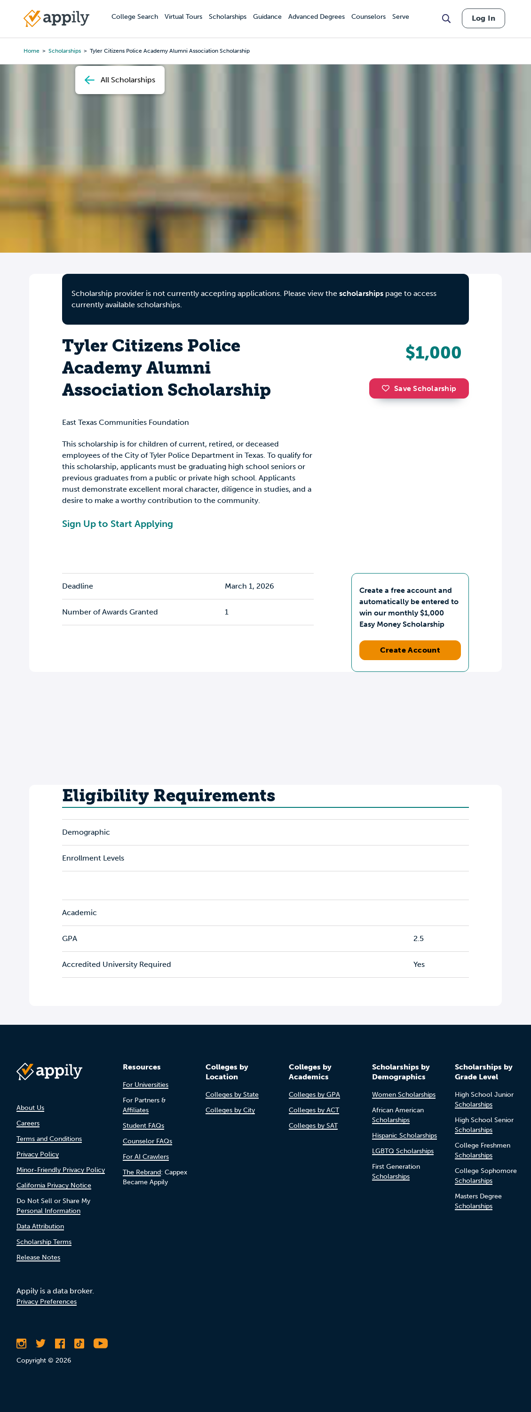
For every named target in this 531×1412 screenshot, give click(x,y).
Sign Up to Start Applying (117, 523)
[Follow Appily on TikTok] (79, 1343)
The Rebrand (142, 1172)
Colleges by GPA (314, 1095)
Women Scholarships (404, 1095)
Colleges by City (230, 1110)
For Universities (145, 1085)
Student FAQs (143, 1126)
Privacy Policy (37, 1154)
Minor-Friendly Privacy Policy (60, 1170)
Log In (483, 18)
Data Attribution (40, 1226)
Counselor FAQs (147, 1141)
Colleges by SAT (313, 1126)
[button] (388, 388)
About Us (30, 1108)
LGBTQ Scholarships (403, 1151)
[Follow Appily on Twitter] (41, 1343)
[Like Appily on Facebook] (60, 1343)
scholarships (361, 293)
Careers (28, 1123)
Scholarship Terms (43, 1242)
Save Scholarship (419, 388)
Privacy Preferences (46, 1302)
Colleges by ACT (314, 1110)
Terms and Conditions (49, 1139)
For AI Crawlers (146, 1157)
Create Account (410, 650)
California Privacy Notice (53, 1185)
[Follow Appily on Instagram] (21, 1343)
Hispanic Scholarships (404, 1136)
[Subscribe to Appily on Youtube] (101, 1343)
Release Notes (38, 1257)
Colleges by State (232, 1095)
